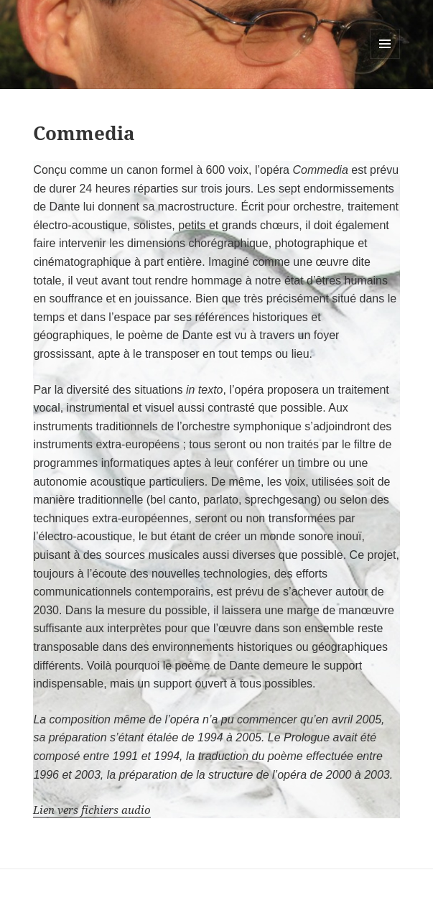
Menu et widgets (385, 58)
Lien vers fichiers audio (92, 809)
